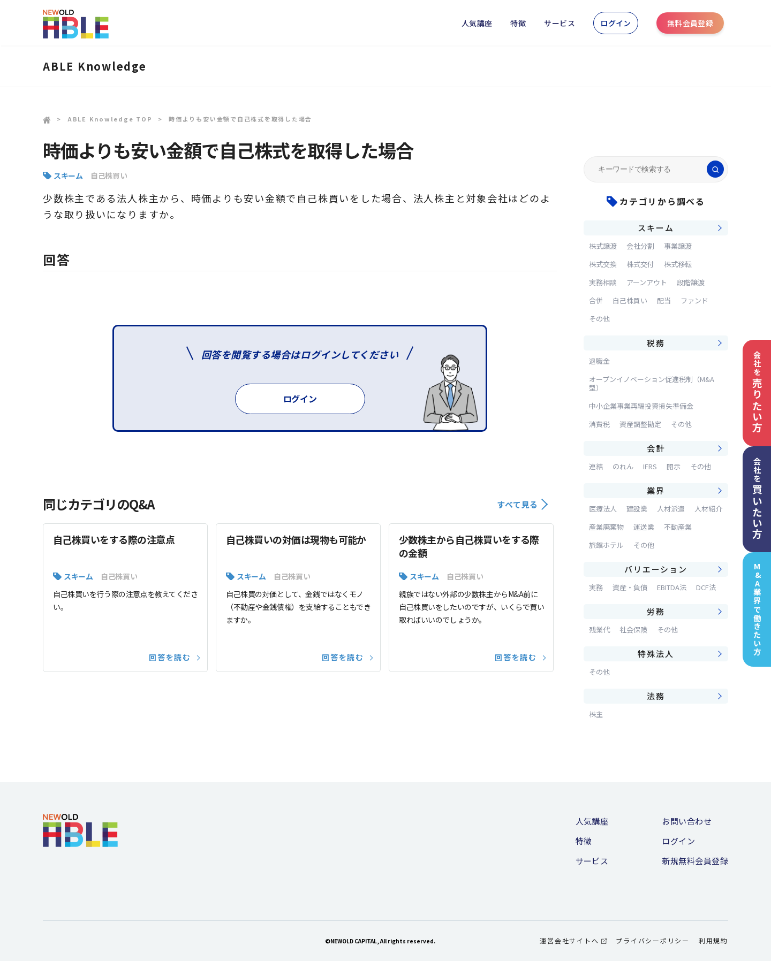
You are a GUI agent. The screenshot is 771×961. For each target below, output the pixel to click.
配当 (664, 300)
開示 (674, 466)
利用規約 (713, 940)
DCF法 (706, 587)
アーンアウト (646, 282)
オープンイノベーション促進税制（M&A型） (651, 383)
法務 (656, 695)
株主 (596, 714)
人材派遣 (671, 509)
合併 (596, 300)
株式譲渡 (603, 246)
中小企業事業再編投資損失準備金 (641, 406)
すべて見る (522, 504)
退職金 (599, 361)
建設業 (636, 509)
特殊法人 (656, 653)
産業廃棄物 (606, 527)
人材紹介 (708, 509)
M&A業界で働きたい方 (757, 609)
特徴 (518, 23)
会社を (757, 391)
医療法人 (603, 509)
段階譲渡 (691, 282)
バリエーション (655, 569)
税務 (656, 342)
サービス (559, 23)
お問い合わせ (687, 821)
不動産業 (678, 527)
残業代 (599, 629)
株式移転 (678, 264)
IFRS (650, 466)
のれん (623, 466)
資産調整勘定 (640, 424)
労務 (656, 611)
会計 (656, 448)
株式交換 (603, 264)
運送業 (643, 527)
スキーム (68, 175)
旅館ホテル (606, 545)
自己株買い (108, 175)
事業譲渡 (678, 246)
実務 (596, 587)
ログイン (615, 23)
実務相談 (603, 282)
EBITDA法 (671, 587)
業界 (656, 490)
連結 (596, 466)
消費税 (599, 424)
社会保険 (633, 629)
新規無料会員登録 (695, 860)
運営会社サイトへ (573, 940)
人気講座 (477, 23)
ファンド (694, 300)
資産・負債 (630, 587)
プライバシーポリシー (653, 940)
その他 (599, 319)
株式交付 (640, 264)
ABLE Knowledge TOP (110, 119)
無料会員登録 (690, 23)
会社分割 (640, 246)
